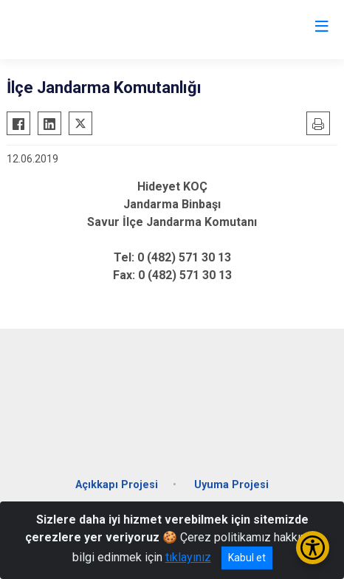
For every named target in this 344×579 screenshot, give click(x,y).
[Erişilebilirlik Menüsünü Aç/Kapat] (312, 547)
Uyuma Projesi (231, 485)
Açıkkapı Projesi (116, 485)
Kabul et (247, 557)
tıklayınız (188, 557)
